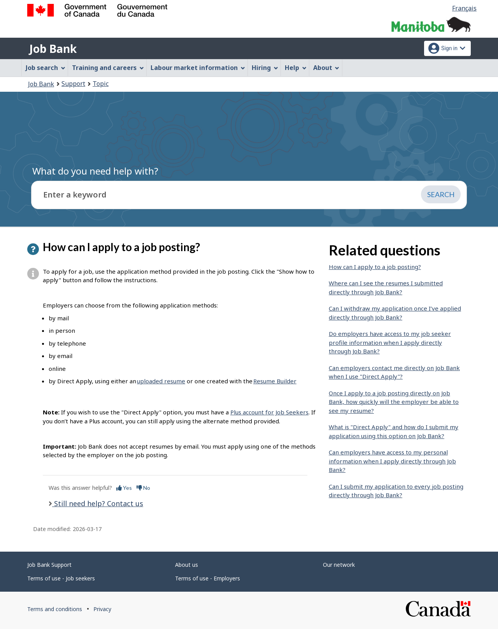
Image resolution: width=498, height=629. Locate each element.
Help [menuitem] (296, 67)
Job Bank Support (49, 564)
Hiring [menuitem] (265, 67)
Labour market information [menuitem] (198, 67)
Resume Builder (274, 381)
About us (186, 564)
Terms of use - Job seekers (61, 578)
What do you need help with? (95, 171)
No (143, 487)
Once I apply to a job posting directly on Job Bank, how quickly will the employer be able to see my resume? (394, 401)
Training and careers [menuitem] (108, 67)
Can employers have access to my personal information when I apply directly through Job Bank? (392, 460)
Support (73, 83)
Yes (124, 487)
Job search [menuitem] (45, 67)
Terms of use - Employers (207, 578)
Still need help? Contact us (97, 503)
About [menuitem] (326, 67)
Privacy (102, 609)
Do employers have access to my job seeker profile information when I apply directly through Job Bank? (390, 342)
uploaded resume (161, 381)
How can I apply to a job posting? (375, 267)
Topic (101, 83)
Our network (339, 564)
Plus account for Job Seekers (269, 412)
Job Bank (53, 48)
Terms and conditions (54, 609)
